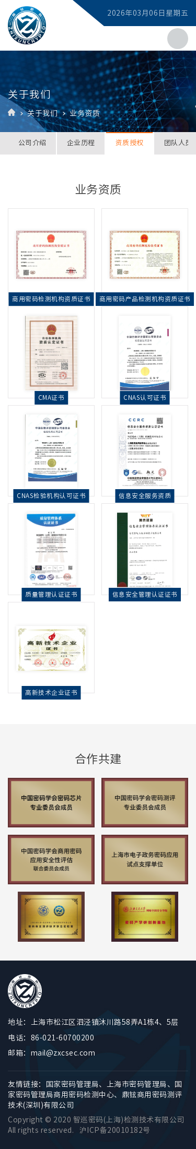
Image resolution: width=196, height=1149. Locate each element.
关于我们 (42, 113)
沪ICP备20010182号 (115, 1130)
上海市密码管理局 (137, 1084)
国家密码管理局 (72, 1084)
